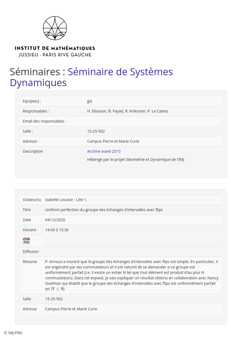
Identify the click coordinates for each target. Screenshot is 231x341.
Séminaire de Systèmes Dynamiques (91, 77)
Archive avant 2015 (104, 151)
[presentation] (57, 289)
